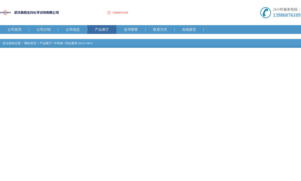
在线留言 (189, 29)
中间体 (58, 43)
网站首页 (30, 43)
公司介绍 (44, 29)
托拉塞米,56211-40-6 (78, 43)
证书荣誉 (131, 29)
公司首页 (15, 29)
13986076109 (286, 15)
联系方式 (160, 29)
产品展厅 (102, 29)
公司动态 (73, 29)
